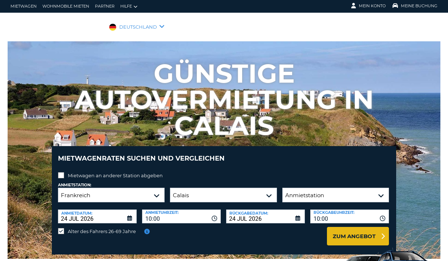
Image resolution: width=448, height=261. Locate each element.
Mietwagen (24, 6)
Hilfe (128, 6)
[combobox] (181, 211)
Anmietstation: (74, 179)
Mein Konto (368, 5)
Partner (105, 6)
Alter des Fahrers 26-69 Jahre (102, 226)
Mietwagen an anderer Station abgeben (115, 170)
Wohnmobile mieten (65, 6)
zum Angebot (354, 230)
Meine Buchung (415, 5)
